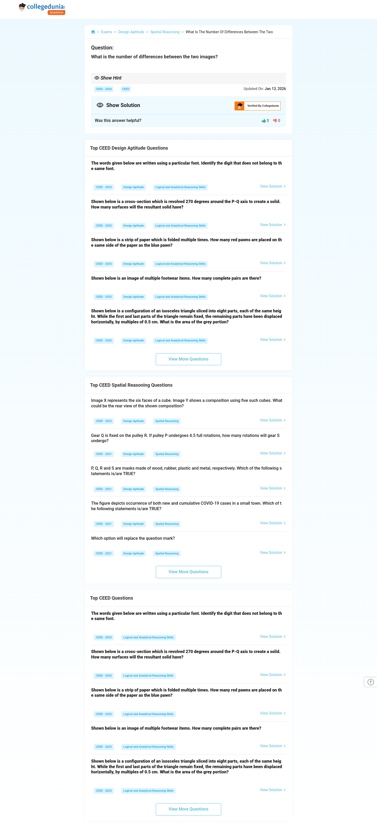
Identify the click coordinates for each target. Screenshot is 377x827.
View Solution (273, 186)
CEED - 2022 (104, 421)
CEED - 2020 (104, 89)
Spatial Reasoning (167, 421)
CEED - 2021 (104, 454)
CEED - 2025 (104, 187)
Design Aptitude (133, 187)
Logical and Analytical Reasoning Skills (180, 187)
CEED (125, 89)
